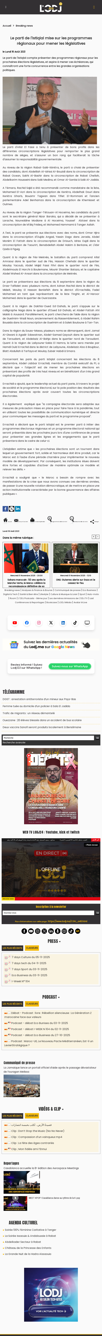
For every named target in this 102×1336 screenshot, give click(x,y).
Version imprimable (71, 521)
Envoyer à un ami (40, 521)
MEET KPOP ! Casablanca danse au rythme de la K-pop (54, 1202)
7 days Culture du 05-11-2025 (29, 968)
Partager (90, 533)
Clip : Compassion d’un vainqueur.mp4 (34, 1143)
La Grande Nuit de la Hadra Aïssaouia (25, 1255)
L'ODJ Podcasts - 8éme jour (79, 609)
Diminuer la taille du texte (61, 533)
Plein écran (93, 856)
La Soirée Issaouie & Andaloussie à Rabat (28, 1239)
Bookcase (33, 617)
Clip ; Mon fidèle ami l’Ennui (27, 1154)
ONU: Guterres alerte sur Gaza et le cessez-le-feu (75, 592)
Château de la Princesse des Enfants (26, 1250)
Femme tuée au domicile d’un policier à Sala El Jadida (33, 720)
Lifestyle (75, 605)
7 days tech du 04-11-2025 (28, 974)
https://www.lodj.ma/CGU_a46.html (67, 933)
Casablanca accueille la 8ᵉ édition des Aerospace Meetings (37, 1173)
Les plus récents (13, 959)
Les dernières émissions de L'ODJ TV (29, 613)
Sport (29, 609)
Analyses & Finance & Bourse (44, 601)
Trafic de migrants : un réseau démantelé (26, 726)
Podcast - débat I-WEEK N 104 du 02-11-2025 (37, 1038)
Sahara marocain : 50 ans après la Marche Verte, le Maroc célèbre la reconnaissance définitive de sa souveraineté (26, 594)
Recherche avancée (13, 754)
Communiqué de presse (80, 601)
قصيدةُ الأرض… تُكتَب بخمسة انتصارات (30, 1131)
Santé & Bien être (57, 605)
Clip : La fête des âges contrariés (31, 1149)
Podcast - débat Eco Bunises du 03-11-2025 (37, 1032)
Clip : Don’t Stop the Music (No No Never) (35, 1137)
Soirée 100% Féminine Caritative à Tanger (28, 1234)
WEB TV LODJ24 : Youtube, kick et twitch (51, 843)
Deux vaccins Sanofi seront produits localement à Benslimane (38, 739)
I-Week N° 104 (20, 991)
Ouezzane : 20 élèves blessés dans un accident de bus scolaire (38, 733)
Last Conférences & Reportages (74, 613)
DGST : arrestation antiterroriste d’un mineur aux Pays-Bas (36, 714)
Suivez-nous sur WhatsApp (70, 681)
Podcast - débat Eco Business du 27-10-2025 (38, 1044)
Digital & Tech (35, 605)
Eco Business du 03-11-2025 (28, 985)
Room (55, 609)
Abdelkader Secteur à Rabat (21, 1244)
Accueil (8, 26)
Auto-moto (42, 609)
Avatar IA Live (67, 617)
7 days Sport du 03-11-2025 (28, 980)
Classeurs (33, 959)
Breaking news (28, 26)
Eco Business (15, 605)
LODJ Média (48, 617)
